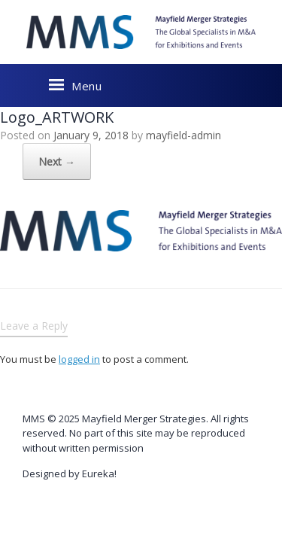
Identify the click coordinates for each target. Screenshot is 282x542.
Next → (34, 161)
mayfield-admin (183, 135)
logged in (79, 359)
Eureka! (99, 473)
